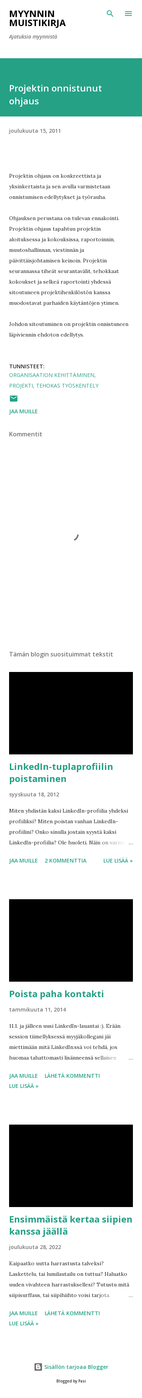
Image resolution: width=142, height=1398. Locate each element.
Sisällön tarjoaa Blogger (71, 1366)
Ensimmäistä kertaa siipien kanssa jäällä (71, 1225)
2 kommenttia (65, 860)
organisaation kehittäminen (51, 375)
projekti (21, 385)
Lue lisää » (118, 860)
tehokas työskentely (67, 385)
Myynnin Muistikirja (37, 18)
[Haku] (110, 13)
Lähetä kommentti (72, 1075)
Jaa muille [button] (23, 411)
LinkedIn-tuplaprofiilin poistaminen (61, 772)
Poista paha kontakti (56, 993)
